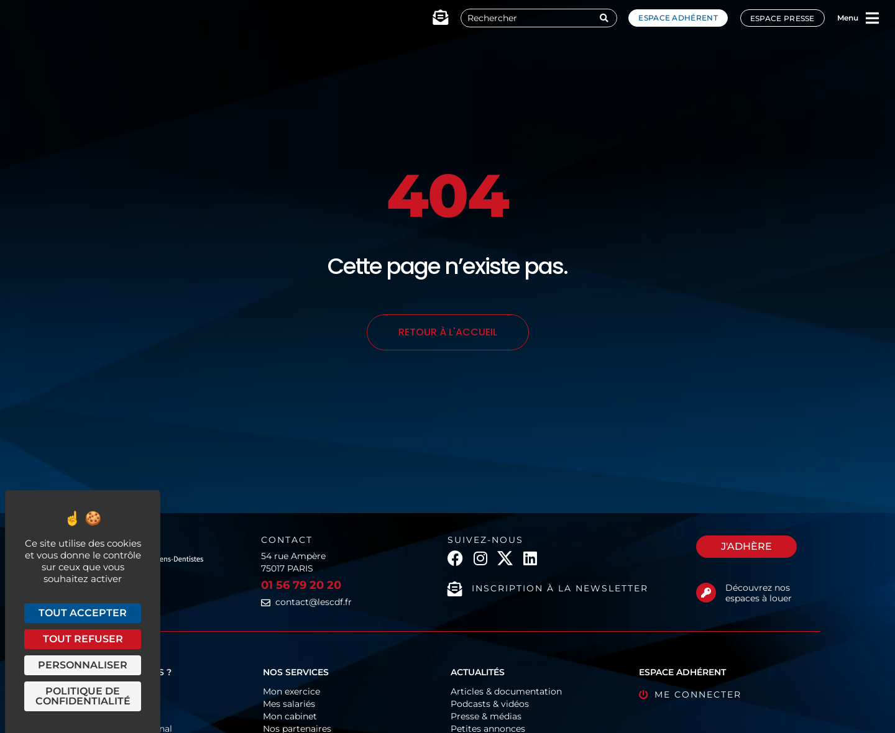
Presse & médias (486, 716)
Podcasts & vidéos (490, 703)
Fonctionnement (111, 691)
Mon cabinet (290, 716)
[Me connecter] (643, 694)
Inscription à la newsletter (560, 588)
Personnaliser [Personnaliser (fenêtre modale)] (82, 665)
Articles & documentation (506, 691)
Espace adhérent (678, 17)
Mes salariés (289, 703)
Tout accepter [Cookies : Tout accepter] (83, 613)
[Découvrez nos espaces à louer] (706, 593)
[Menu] (872, 18)
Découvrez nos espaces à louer (758, 593)
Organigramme (109, 703)
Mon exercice (291, 691)
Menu (847, 17)
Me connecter (697, 694)
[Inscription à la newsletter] (455, 588)
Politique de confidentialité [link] (83, 696)
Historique (97, 716)
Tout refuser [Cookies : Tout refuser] (83, 639)
